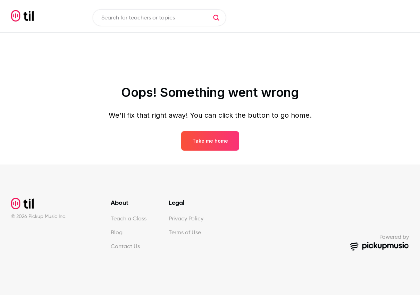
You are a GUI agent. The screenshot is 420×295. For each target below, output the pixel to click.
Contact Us (125, 246)
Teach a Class (128, 218)
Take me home (210, 141)
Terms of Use (185, 232)
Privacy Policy (186, 218)
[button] (216, 18)
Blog (117, 232)
